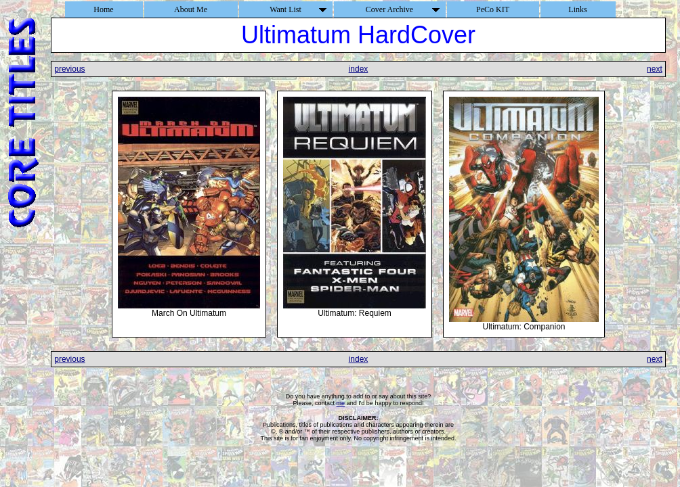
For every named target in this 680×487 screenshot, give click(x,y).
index (358, 69)
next (654, 69)
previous (69, 69)
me (341, 403)
